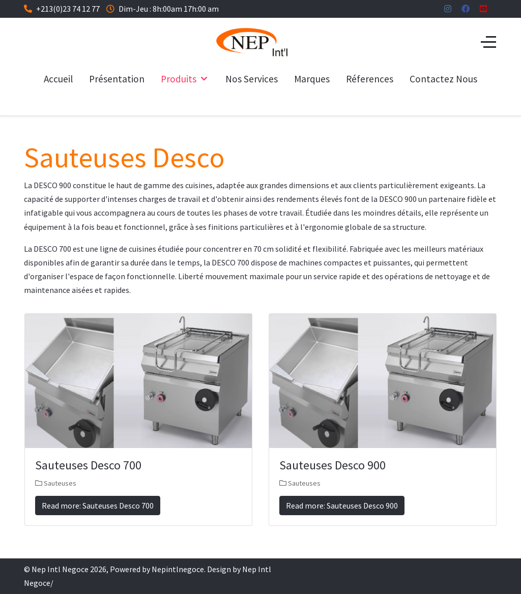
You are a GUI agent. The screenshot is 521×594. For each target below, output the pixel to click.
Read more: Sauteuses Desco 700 (98, 505)
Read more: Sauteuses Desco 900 (342, 505)
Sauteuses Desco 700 (88, 465)
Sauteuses (60, 483)
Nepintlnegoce (178, 569)
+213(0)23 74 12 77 (68, 9)
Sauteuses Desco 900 (332, 465)
